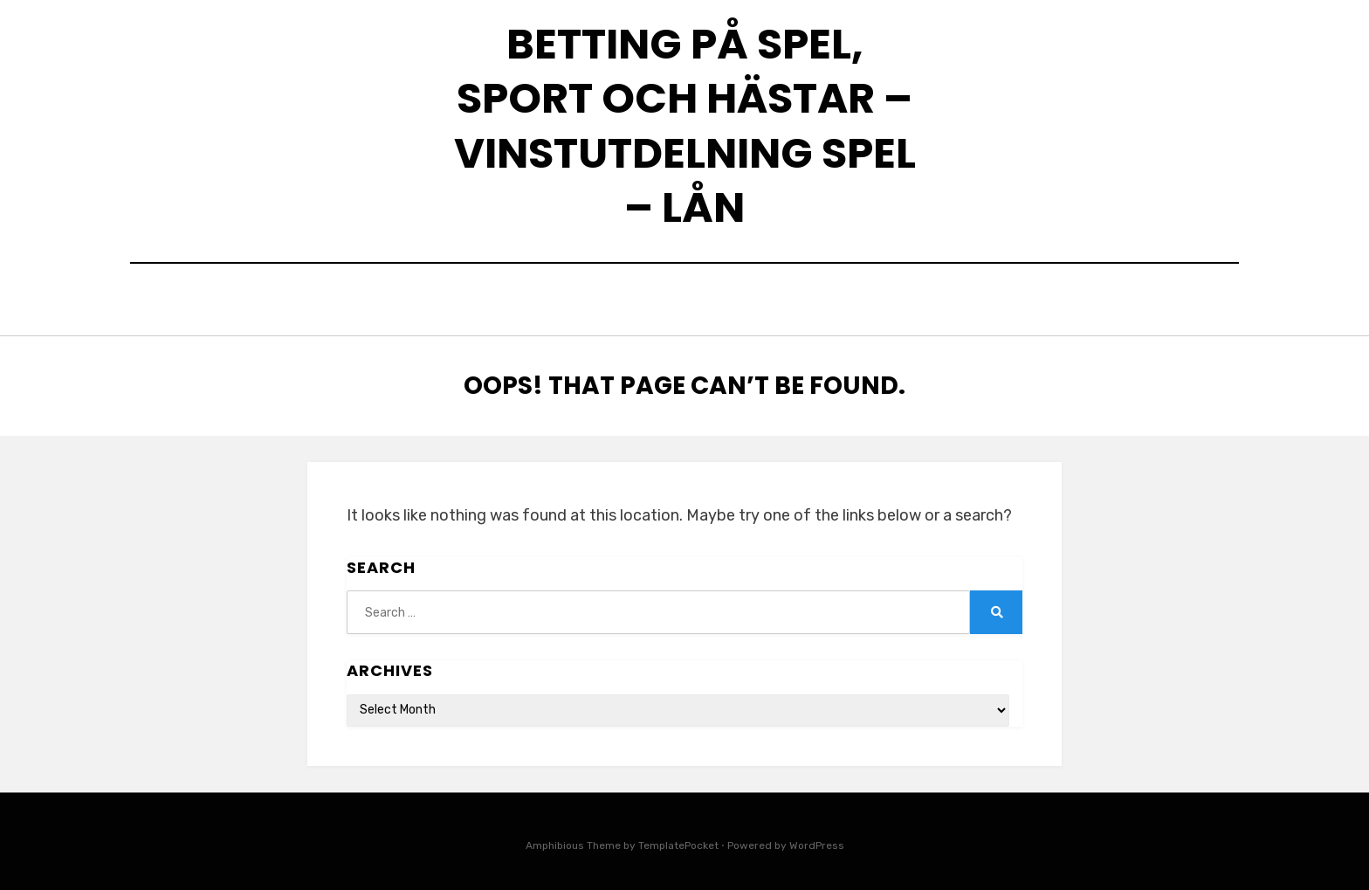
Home (486, 302)
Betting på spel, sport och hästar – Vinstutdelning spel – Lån (685, 126)
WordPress (816, 840)
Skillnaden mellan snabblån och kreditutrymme (719, 302)
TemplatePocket (678, 840)
